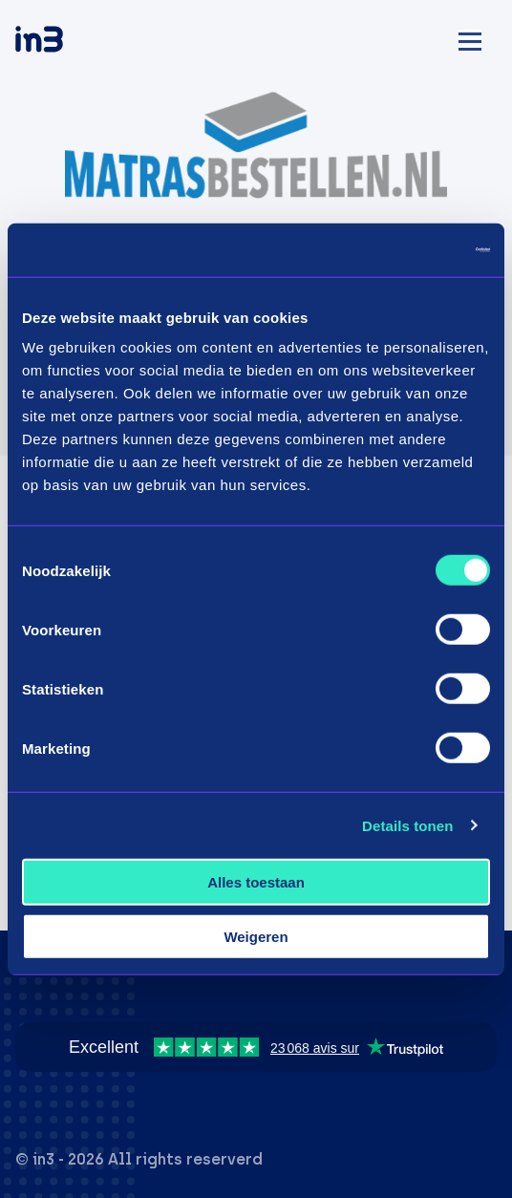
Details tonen (407, 825)
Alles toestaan (256, 882)
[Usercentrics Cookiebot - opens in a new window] (406, 250)
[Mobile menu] (470, 39)
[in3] (72, 42)
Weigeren (256, 936)
